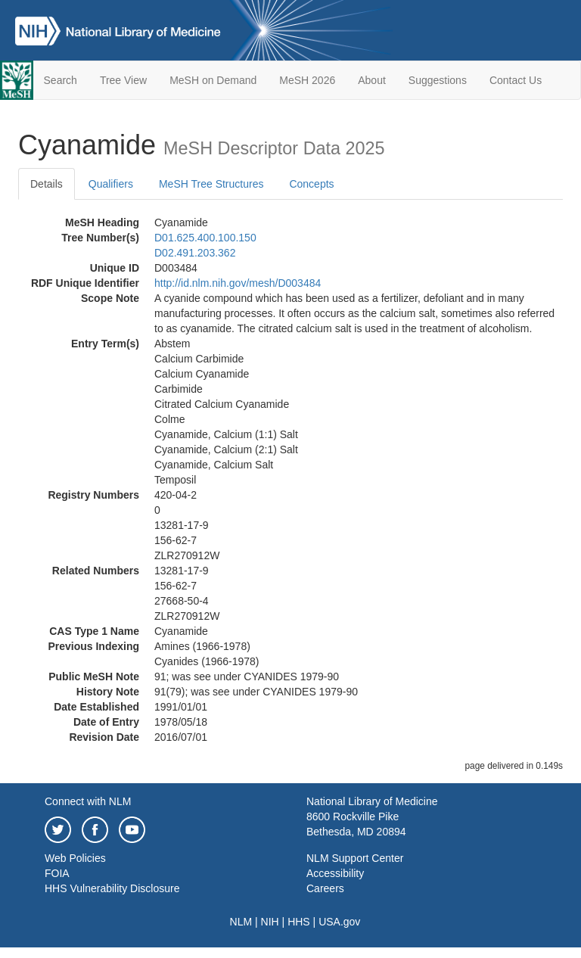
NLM (241, 922)
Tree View (123, 80)
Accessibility (335, 873)
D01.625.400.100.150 (205, 238)
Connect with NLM (88, 801)
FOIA (57, 873)
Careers (325, 888)
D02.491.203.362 (194, 253)
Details (46, 184)
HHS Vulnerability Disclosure (112, 888)
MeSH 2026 (307, 80)
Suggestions (438, 80)
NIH (270, 922)
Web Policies (75, 858)
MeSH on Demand (212, 80)
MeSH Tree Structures (211, 184)
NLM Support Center (354, 858)
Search (60, 80)
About (372, 80)
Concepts (311, 184)
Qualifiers (111, 184)
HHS (298, 922)
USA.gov (339, 922)
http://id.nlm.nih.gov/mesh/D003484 (237, 283)
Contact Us (515, 80)
